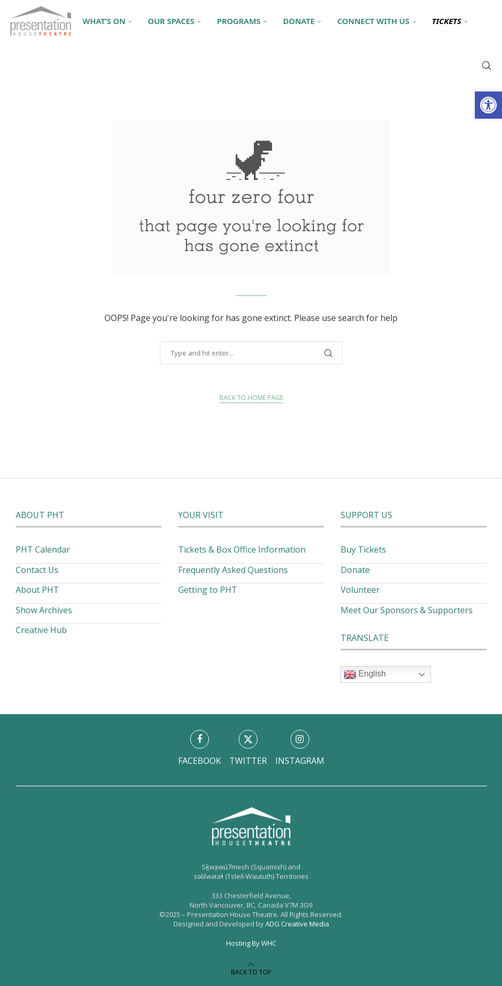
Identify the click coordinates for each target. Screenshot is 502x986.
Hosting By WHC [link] (251, 943)
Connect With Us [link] (373, 21)
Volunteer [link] (360, 589)
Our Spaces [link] (171, 21)
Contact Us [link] (37, 570)
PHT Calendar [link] (43, 549)
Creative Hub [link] (41, 630)
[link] (488, 105)
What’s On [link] (104, 21)
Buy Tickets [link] (363, 549)
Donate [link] (299, 21)
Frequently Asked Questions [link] (233, 570)
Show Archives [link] (44, 610)
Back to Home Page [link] (251, 397)
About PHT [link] (37, 589)
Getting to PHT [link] (207, 589)
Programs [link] (238, 21)
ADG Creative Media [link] (297, 923)
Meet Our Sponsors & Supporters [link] (407, 610)
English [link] (365, 674)
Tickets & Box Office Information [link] (242, 549)
